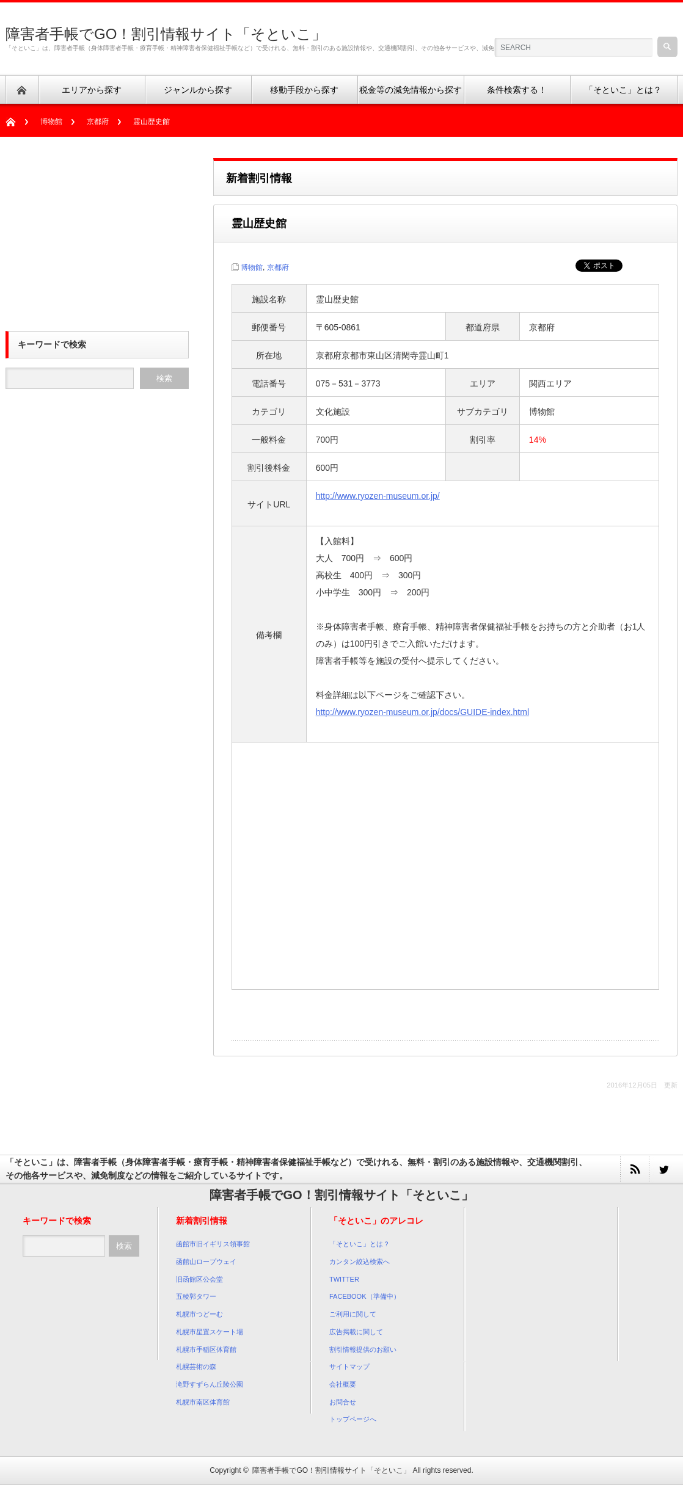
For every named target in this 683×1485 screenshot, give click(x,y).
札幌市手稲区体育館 (206, 1349)
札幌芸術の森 (196, 1366)
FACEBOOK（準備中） (364, 1296)
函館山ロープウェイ (206, 1261)
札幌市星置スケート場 (209, 1331)
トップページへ (352, 1419)
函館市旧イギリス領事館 (213, 1243)
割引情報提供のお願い (362, 1349)
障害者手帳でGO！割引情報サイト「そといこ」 (165, 34)
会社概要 (342, 1384)
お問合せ (342, 1402)
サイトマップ (349, 1366)
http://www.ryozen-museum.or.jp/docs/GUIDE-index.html (422, 712)
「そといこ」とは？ (359, 1243)
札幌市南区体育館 (203, 1402)
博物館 (51, 121)
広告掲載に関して (356, 1331)
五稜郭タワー (196, 1296)
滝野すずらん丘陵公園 (209, 1384)
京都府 (98, 121)
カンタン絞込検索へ (359, 1261)
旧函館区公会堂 (199, 1279)
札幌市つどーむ (199, 1314)
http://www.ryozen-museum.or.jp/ (378, 496)
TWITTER (344, 1279)
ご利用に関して (352, 1314)
